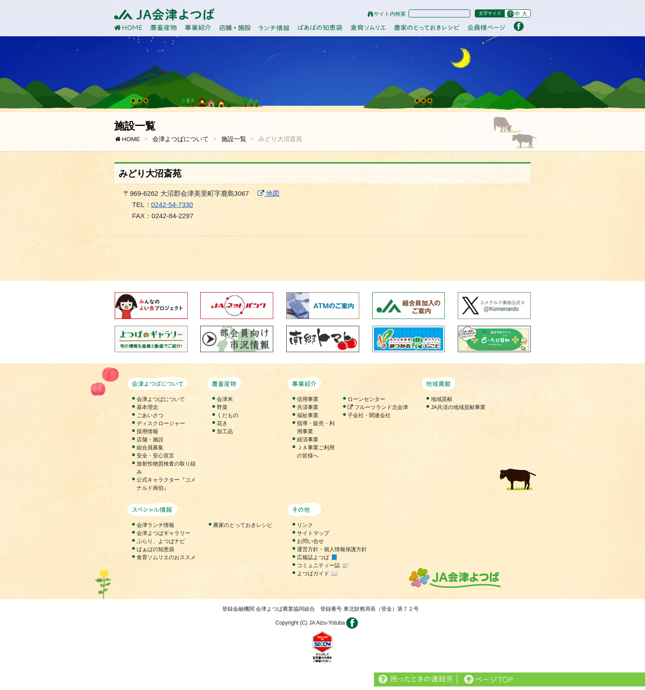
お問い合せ (310, 541)
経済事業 (307, 439)
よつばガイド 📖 (317, 573)
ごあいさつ (150, 415)
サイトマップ (313, 533)
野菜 (222, 407)
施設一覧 (233, 139)
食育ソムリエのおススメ (166, 557)
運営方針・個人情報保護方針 (332, 549)
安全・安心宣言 (155, 456)
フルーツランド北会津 (378, 407)
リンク (305, 525)
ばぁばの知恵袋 (155, 549)
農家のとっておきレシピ (242, 525)
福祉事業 (307, 415)
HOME (127, 139)
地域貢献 (441, 399)
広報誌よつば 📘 (317, 557)
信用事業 (307, 399)
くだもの (227, 415)
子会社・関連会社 (369, 415)
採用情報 (147, 431)
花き (222, 423)
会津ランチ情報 (155, 525)
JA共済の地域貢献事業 (458, 407)
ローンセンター (366, 399)
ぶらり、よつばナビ (161, 541)
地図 (269, 193)
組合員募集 (150, 447)
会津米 (225, 399)
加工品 (225, 431)
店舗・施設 (150, 439)
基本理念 (147, 407)
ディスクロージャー (161, 423)
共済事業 (307, 407)
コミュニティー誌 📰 (322, 565)
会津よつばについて (180, 139)
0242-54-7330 (172, 204)
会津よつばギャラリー (163, 533)
